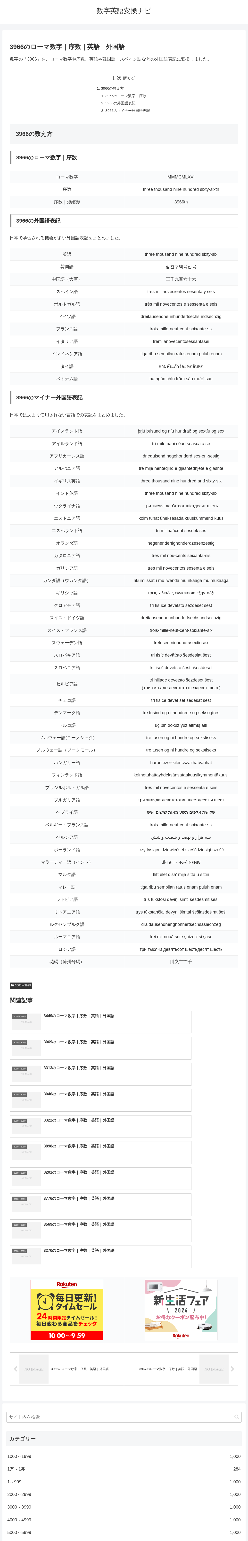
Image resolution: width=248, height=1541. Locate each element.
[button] (236, 1290)
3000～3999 (21, 987)
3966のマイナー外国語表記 (128, 112)
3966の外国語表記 (120, 104)
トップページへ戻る (104, 1526)
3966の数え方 (111, 88)
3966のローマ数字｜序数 (126, 96)
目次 (117, 77)
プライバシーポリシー (142, 1526)
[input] (123, 1290)
